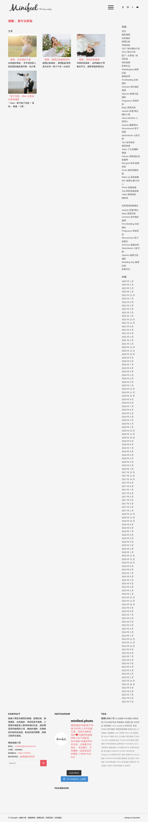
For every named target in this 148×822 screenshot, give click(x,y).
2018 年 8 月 (128, 444)
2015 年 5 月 (128, 580)
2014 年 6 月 (128, 618)
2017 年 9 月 (128, 482)
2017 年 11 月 (128, 476)
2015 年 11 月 (128, 559)
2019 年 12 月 (128, 389)
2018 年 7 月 (128, 448)
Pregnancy (105, 755)
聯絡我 (125, 198)
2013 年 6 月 (128, 660)
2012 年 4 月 (128, 701)
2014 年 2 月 (128, 632)
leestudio (136, 818)
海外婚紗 (111, 729)
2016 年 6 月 (128, 535)
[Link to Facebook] (122, 7)
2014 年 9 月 (128, 608)
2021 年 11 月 (128, 323)
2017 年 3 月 (128, 503)
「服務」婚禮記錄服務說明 (56, 59)
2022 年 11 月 (128, 295)
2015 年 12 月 (128, 555)
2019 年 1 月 (128, 427)
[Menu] (109, 7)
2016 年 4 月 (128, 542)
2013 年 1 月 (128, 677)
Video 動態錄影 (129, 194)
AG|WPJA (115, 751)
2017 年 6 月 (128, 493)
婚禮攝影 (108, 726)
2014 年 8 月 (128, 611)
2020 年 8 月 (128, 361)
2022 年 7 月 (128, 298)
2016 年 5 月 (128, 538)
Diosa (119, 762)
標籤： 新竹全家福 (20, 21)
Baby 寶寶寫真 (129, 107)
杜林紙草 (114, 755)
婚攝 (103, 718)
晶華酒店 (120, 744)
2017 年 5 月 (128, 496)
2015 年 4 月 (128, 583)
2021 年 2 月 (128, 340)
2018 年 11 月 (128, 434)
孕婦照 (122, 733)
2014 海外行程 (129, 52)
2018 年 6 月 (128, 451)
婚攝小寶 (110, 718)
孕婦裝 (111, 736)
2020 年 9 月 (128, 358)
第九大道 (128, 733)
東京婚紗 (107, 751)
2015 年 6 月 (128, 576)
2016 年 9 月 (128, 524)
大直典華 (126, 766)
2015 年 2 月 (128, 590)
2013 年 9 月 (128, 649)
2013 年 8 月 (128, 653)
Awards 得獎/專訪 (130, 111)
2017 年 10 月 (128, 479)
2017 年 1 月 (128, 510)
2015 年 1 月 (128, 594)
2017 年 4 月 (128, 500)
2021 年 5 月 (128, 330)
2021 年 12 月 (128, 319)
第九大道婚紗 (120, 736)
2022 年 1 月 (128, 316)
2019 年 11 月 (128, 392)
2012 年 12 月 (128, 681)
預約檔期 (126, 62)
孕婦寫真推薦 (121, 729)
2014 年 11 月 (128, 601)
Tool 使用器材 (128, 142)
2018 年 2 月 (128, 465)
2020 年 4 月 (128, 375)
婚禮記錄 (126, 41)
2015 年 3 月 (128, 587)
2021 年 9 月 (128, 326)
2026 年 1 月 (128, 281)
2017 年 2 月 (128, 507)
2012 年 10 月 (128, 684)
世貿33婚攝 (117, 766)
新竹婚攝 (130, 740)
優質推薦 (126, 146)
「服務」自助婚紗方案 (19, 59)
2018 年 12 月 (128, 430)
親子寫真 (121, 755)
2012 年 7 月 (128, 694)
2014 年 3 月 (128, 629)
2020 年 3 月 (128, 378)
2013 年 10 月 (128, 646)
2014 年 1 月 (128, 635)
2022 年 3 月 (128, 309)
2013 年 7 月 (128, 656)
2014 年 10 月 (128, 604)
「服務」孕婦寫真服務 (88, 59)
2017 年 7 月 (128, 489)
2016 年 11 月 (128, 517)
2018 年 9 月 (128, 441)
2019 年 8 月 (128, 403)
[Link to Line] (132, 7)
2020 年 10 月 (128, 354)
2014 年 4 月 (128, 625)
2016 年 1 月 (128, 552)
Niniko (106, 736)
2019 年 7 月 (128, 406)
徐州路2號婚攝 (121, 758)
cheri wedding (118, 726)
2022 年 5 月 (128, 302)
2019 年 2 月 (128, 424)
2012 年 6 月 (128, 698)
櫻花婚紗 (130, 736)
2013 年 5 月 (128, 663)
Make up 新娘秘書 (130, 177)
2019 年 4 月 (128, 417)
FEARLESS (110, 758)
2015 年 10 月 (128, 562)
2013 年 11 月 (128, 642)
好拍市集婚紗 (110, 762)
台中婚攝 (120, 747)
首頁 (124, 31)
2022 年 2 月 (128, 312)
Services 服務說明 (130, 245)
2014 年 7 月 (128, 615)
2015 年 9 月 (128, 566)
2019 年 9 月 (128, 399)
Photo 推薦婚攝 (129, 187)
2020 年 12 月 (128, 347)
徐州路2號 (130, 751)
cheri (117, 733)
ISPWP (123, 751)
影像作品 (126, 66)
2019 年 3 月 (128, 420)
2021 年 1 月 (128, 344)
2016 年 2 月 (128, 549)
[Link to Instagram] (127, 7)
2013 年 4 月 (128, 667)
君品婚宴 (125, 762)
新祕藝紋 (120, 722)
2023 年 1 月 (128, 291)
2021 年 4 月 (128, 333)
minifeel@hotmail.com (25, 746)
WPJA (126, 747)
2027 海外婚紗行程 (131, 48)
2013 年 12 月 (128, 639)
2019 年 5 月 (128, 413)
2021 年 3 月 (128, 337)
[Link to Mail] (137, 7)
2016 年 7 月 (128, 531)
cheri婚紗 (128, 718)
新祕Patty (129, 755)
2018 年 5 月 (128, 455)
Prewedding (129, 744)
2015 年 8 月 (128, 569)
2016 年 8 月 (128, 528)
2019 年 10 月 (128, 396)
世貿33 (110, 766)
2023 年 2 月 (128, 288)
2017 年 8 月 (128, 486)
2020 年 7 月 (128, 364)
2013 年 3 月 (128, 670)
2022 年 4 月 (128, 305)
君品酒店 (131, 758)
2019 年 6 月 (128, 410)
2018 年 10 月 (128, 437)
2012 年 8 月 (128, 691)
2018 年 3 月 (128, 462)
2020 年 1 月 (128, 385)
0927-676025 (24, 753)
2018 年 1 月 (128, 469)
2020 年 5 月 (128, 371)
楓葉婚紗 (112, 747)
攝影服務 (126, 34)
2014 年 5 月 (128, 622)
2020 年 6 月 (128, 368)
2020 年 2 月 (128, 382)
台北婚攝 (119, 718)
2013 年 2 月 (128, 674)
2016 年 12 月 (128, 514)
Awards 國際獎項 (130, 125)
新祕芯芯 (133, 762)
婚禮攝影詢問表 (27, 756)
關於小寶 (126, 114)
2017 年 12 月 (128, 472)
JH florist (122, 740)
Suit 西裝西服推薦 (130, 191)
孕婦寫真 (126, 45)
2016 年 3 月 (128, 545)
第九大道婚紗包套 (112, 740)
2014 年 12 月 (128, 597)
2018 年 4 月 (128, 458)
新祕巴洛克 (132, 729)
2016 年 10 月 (128, 521)
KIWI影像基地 (110, 744)
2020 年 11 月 (128, 351)
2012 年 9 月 (128, 688)
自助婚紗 (126, 38)
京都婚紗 (110, 733)
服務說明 (126, 76)
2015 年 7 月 (128, 573)
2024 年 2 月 (128, 284)
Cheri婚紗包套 (110, 722)
